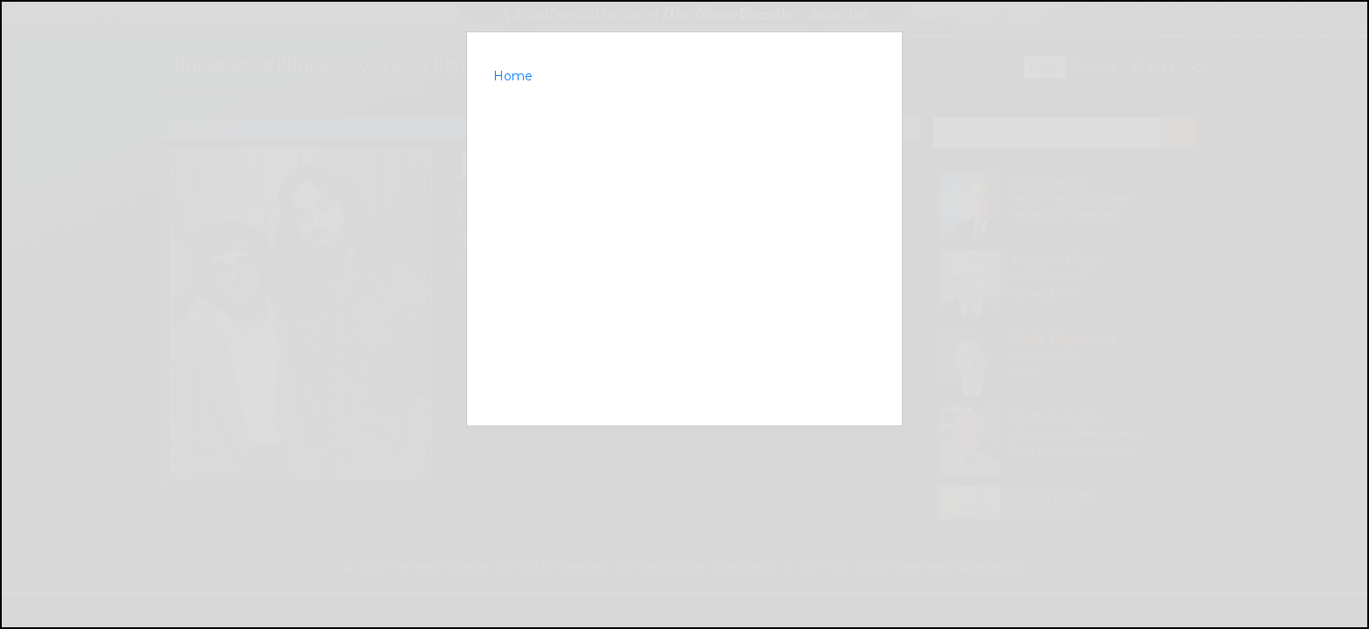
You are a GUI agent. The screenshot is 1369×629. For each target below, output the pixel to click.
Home (513, 76)
